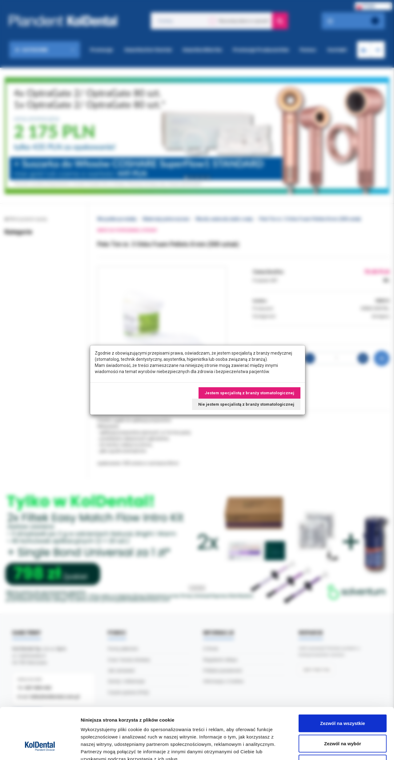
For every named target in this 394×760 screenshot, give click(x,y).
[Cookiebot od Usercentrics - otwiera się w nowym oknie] (40, 748)
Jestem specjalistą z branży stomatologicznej (249, 393)
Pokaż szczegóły (328, 747)
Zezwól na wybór (342, 699)
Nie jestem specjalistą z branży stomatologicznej (246, 404)
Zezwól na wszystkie (342, 679)
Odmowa (342, 719)
